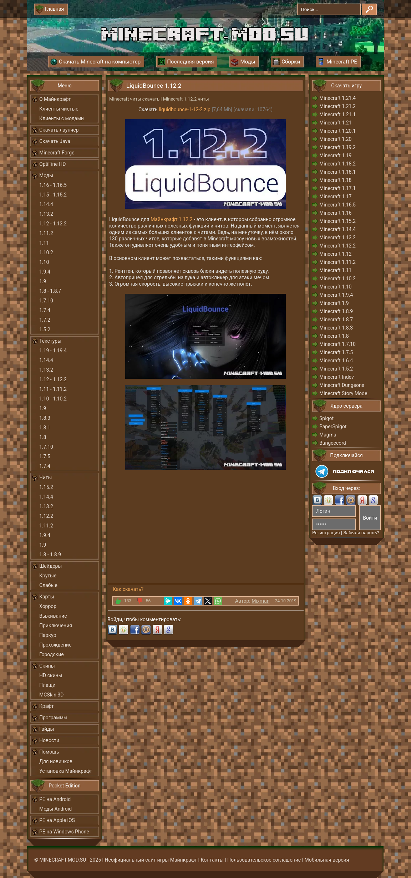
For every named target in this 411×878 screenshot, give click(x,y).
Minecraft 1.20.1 (337, 131)
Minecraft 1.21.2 (337, 106)
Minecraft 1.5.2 (336, 369)
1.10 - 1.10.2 (53, 399)
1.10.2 (46, 252)
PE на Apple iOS (57, 820)
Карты (46, 596)
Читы (45, 477)
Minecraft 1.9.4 (336, 295)
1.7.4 (44, 310)
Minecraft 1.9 (334, 303)
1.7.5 (44, 456)
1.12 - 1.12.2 (53, 223)
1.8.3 (44, 418)
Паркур (47, 635)
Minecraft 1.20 (335, 139)
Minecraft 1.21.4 (337, 98)
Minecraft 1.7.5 (336, 352)
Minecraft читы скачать (134, 99)
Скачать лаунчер (58, 130)
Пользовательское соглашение (264, 860)
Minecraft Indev (336, 377)
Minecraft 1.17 (335, 196)
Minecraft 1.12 (335, 254)
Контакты (212, 860)
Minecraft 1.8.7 (336, 319)
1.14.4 (46, 204)
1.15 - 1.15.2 (53, 195)
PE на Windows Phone (64, 831)
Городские (51, 654)
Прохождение (55, 645)
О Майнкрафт (55, 99)
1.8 (42, 437)
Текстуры (50, 341)
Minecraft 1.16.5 (337, 205)
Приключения (55, 625)
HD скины (50, 675)
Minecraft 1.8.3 (336, 328)
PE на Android (55, 799)
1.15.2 (46, 487)
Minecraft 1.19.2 (337, 147)
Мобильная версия (327, 860)
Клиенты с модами (61, 118)
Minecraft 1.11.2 (337, 262)
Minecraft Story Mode (343, 393)
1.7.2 (44, 320)
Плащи (47, 685)
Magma (327, 435)
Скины (47, 666)
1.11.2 (46, 233)
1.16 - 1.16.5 (53, 185)
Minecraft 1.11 (335, 270)
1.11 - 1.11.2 (53, 389)
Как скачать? (128, 589)
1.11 (44, 243)
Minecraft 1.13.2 (337, 237)
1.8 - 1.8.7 (50, 291)
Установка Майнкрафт (65, 771)
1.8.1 (44, 427)
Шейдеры (50, 566)
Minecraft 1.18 (335, 180)
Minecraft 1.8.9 (336, 311)
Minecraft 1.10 (335, 287)
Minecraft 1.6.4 (336, 360)
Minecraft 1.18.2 (337, 164)
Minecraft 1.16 (335, 213)
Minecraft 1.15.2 (337, 221)
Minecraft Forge (57, 152)
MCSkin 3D (51, 695)
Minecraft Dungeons (341, 385)
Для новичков (55, 761)
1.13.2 (46, 214)
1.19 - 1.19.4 (53, 350)
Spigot (326, 418)
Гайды (46, 729)
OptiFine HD (52, 164)
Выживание (53, 616)
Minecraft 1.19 (335, 155)
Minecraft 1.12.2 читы (186, 99)
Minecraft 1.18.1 (337, 172)
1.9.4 (44, 272)
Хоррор (47, 606)
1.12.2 (46, 516)
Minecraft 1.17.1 (337, 188)
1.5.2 (44, 329)
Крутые (47, 575)
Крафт (46, 706)
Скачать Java (54, 141)
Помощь (49, 752)
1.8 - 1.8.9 (50, 554)
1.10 (44, 262)
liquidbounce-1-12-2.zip (184, 109)
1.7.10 (46, 300)
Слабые (48, 585)
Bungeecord (332, 443)
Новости (49, 740)
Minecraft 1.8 (334, 336)
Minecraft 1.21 (335, 123)
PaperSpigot (332, 426)
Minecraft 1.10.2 (337, 278)
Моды (46, 175)
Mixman (260, 601)
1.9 (42, 281)
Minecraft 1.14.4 (337, 229)
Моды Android (55, 809)
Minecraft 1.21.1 (337, 114)
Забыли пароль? (361, 532)
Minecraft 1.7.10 (337, 344)
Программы (53, 717)
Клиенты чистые (58, 109)
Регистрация (326, 532)
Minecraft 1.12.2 (337, 246)
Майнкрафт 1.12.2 (172, 219)
